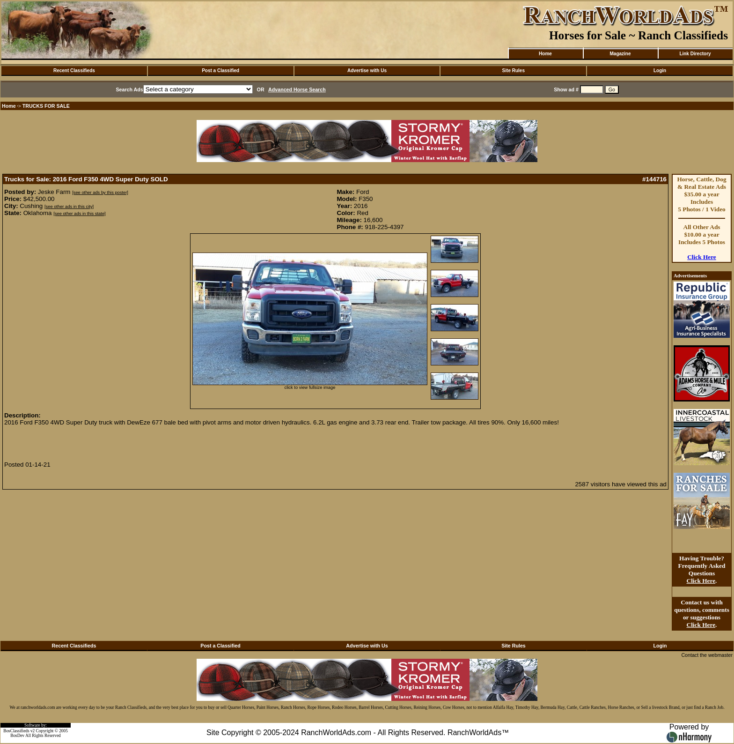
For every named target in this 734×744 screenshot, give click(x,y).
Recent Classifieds (74, 70)
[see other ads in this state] (79, 213)
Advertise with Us (367, 70)
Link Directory (695, 53)
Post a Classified (220, 70)
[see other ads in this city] (69, 206)
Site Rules (513, 70)
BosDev (17, 735)
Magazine (620, 53)
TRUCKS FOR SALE (46, 106)
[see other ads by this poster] (100, 192)
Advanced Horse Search (297, 89)
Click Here (701, 256)
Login (659, 70)
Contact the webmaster (707, 655)
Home (545, 53)
